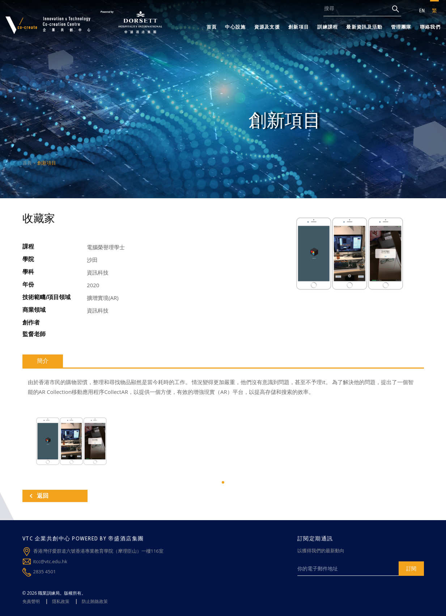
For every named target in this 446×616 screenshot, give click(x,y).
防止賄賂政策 (95, 601)
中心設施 (235, 27)
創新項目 (298, 27)
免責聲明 (31, 601)
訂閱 (411, 568)
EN (422, 10)
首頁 (212, 27)
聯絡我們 (430, 27)
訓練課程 (327, 27)
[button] (223, 482)
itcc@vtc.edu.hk (50, 561)
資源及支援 (267, 27)
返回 (39, 495)
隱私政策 (60, 601)
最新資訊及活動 (364, 27)
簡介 (42, 360)
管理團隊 (401, 27)
